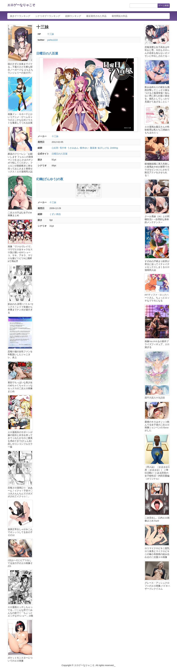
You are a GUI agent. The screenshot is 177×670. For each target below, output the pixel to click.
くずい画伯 (55, 214)
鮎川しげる (103, 148)
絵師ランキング (73, 16)
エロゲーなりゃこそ (21, 5)
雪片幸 (63, 148)
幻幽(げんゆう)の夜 (49, 179)
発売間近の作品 (119, 16)
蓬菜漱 (93, 148)
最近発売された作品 (96, 16)
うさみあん (73, 148)
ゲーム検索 (164, 5)
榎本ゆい (84, 148)
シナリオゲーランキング (47, 16)
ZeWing (114, 148)
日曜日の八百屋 (47, 53)
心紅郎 (55, 148)
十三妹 (50, 34)
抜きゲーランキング (20, 16)
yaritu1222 (52, 40)
